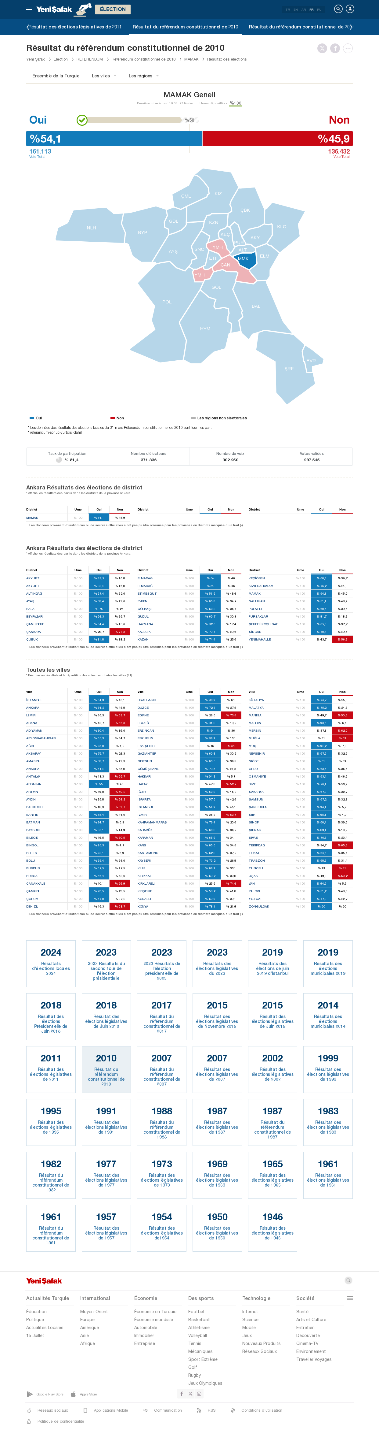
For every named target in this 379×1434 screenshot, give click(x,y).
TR (287, 9)
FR (311, 9)
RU (319, 9)
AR (303, 9)
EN (296, 9)
